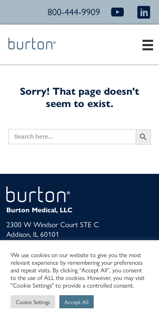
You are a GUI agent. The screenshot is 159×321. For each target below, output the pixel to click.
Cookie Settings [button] (33, 302)
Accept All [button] (76, 302)
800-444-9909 (73, 11)
